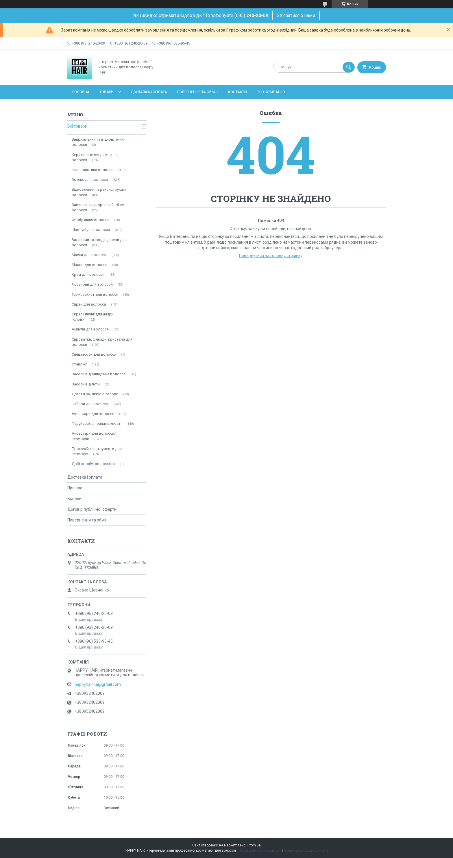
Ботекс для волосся (90, 179)
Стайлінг (79, 364)
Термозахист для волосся (95, 294)
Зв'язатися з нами (296, 15)
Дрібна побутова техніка (93, 464)
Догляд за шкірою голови (95, 394)
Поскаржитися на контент (259, 850)
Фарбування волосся (90, 220)
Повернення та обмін (197, 92)
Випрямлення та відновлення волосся (98, 142)
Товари (106, 92)
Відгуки (74, 498)
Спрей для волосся (89, 304)
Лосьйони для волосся (92, 284)
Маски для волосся (89, 255)
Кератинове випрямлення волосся (95, 157)
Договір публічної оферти (92, 509)
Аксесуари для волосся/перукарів (94, 436)
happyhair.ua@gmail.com (98, 684)
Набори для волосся (90, 404)
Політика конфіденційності (306, 850)
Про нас (74, 488)
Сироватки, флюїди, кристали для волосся (102, 342)
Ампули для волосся (90, 329)
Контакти (237, 92)
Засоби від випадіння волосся (98, 374)
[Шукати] (349, 67)
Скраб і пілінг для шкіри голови (92, 316)
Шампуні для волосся (91, 229)
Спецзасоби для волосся (94, 354)
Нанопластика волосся (92, 170)
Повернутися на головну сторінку (270, 255)
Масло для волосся (89, 264)
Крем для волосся (88, 274)
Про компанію (271, 92)
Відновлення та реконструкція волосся (99, 192)
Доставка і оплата (149, 92)
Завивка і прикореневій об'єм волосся (98, 207)
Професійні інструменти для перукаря (97, 451)
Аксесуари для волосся (93, 413)
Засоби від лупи (86, 384)
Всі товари (77, 126)
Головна (81, 92)
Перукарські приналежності (96, 423)
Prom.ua (254, 845)
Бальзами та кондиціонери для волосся (99, 242)
